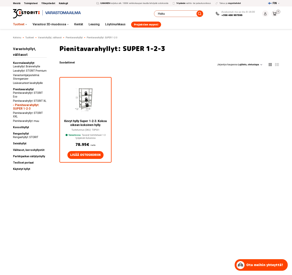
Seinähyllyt (19, 143)
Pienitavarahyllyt (74, 37)
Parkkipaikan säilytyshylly (29, 156)
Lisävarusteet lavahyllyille (28, 82)
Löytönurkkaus (115, 24)
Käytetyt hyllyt (21, 168)
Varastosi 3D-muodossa (49, 24)
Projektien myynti (146, 24)
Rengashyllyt (21, 133)
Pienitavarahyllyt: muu (26, 120)
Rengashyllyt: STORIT (25, 137)
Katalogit (63, 3)
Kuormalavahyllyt (23, 62)
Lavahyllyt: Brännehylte (26, 66)
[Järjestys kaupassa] (250, 64)
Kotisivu (17, 37)
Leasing (94, 24)
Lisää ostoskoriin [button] (85, 155)
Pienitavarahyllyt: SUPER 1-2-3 (26, 106)
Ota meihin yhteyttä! (260, 265)
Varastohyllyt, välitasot (50, 37)
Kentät (78, 24)
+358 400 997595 (231, 15)
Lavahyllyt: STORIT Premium (30, 70)
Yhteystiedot (48, 3)
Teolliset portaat (23, 162)
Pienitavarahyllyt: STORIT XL (29, 100)
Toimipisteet (31, 3)
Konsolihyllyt (21, 127)
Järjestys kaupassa (239, 64)
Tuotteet (18, 24)
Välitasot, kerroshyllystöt (29, 149)
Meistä (16, 3)
